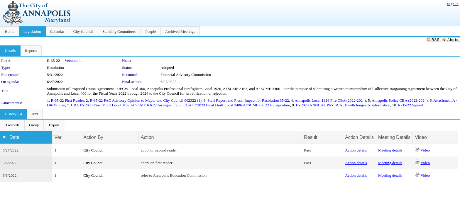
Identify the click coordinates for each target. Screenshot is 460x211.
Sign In (453, 3)
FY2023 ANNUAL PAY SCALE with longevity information (343, 105)
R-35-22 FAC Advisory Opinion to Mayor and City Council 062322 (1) (146, 100)
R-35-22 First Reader (67, 100)
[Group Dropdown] (34, 125)
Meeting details (390, 150)
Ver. (59, 137)
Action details (356, 150)
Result (310, 137)
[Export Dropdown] (54, 125)
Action (147, 137)
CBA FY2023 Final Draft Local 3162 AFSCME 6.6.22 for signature (124, 105)
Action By (93, 137)
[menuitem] (12, 125)
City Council (93, 150)
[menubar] (32, 125)
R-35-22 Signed (410, 105)
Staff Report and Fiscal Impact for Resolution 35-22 (248, 100)
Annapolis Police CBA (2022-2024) (400, 100)
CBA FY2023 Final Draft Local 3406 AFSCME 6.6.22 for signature (236, 105)
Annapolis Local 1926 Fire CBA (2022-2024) (330, 100)
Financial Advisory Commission (185, 74)
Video (425, 150)
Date (14, 137)
